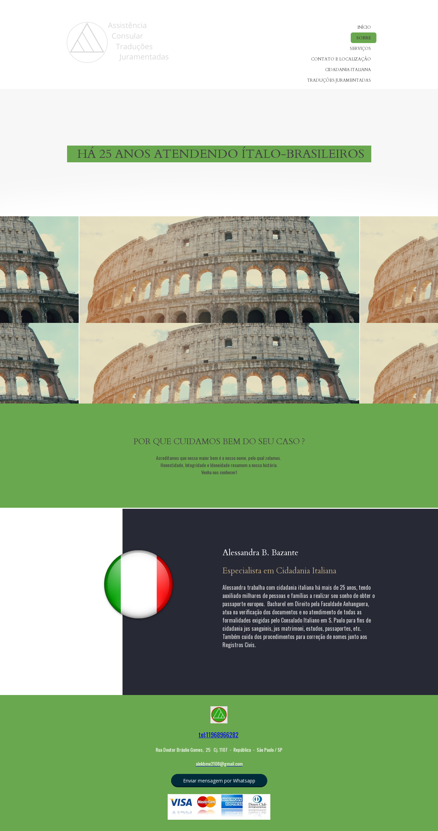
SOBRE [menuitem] (363, 38)
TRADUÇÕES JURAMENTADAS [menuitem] (339, 80)
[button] (219, 780)
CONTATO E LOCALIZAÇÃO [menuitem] (341, 59)
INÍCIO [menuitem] (364, 27)
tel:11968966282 (218, 734)
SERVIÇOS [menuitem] (360, 48)
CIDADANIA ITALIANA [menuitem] (348, 69)
